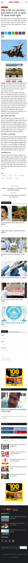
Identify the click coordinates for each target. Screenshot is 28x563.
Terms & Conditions (13, 557)
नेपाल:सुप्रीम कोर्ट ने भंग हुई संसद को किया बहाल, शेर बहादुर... (17, 524)
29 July (16, 178)
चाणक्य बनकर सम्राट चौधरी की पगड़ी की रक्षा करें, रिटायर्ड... (18, 475)
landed (15, 175)
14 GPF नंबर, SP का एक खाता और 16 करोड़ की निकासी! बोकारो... (18, 452)
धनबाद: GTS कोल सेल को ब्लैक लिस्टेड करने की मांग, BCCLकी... (13, 223)
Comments (4, 331)
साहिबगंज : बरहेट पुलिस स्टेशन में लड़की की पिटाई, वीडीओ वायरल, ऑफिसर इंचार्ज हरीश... (14, 189)
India (3, 178)
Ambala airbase (9, 178)
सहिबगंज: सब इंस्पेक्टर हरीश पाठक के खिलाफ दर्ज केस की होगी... (13, 410)
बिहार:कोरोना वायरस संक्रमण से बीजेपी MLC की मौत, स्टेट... (13, 255)
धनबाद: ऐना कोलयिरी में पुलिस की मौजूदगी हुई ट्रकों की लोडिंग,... (18, 517)
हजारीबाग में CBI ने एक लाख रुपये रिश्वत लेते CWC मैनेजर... (18, 445)
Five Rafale (4, 175)
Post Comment (6, 359)
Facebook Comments (14, 331)
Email (2, 341)
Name (2, 335)
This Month (14, 440)
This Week (5, 440)
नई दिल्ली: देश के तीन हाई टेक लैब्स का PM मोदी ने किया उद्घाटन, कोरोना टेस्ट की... (14, 196)
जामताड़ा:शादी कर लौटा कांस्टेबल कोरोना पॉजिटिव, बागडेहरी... (12, 300)
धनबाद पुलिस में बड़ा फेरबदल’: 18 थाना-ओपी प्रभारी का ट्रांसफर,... (18, 460)
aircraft (10, 175)
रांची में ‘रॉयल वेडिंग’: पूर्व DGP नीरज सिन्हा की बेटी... (18, 467)
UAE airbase (21, 175)
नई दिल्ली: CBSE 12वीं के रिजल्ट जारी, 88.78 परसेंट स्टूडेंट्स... (13, 323)
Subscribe (23, 547)
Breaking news (4, 7)
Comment (3, 348)
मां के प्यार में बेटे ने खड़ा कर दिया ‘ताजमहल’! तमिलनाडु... (18, 531)
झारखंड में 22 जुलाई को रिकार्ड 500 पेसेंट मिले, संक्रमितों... (14, 277)
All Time (22, 440)
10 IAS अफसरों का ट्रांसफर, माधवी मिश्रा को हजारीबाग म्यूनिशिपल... (13, 231)
